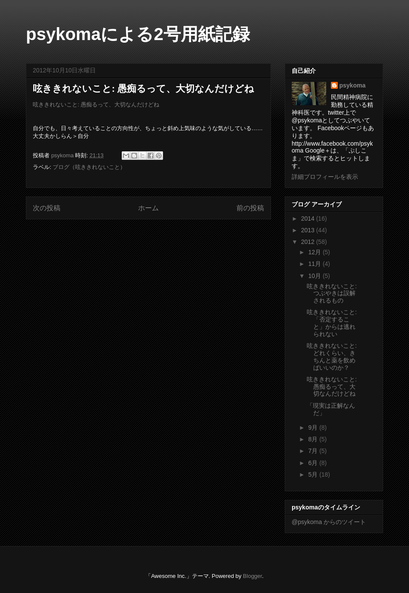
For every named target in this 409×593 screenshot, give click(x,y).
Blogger (252, 576)
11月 (315, 263)
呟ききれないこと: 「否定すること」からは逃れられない (332, 323)
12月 (315, 252)
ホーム (148, 208)
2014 (308, 218)
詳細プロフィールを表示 (325, 176)
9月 (313, 427)
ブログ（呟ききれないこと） (89, 167)
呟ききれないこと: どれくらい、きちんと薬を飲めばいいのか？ (332, 356)
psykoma (353, 85)
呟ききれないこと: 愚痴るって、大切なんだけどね (96, 104)
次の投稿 (46, 208)
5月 (313, 474)
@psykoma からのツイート (329, 521)
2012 (308, 241)
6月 (313, 462)
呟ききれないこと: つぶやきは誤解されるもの (332, 293)
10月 (315, 275)
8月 (313, 439)
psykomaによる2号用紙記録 (138, 34)
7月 (313, 450)
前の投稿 (250, 208)
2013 (308, 230)
